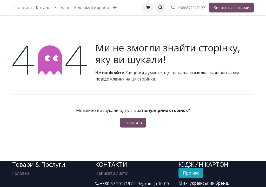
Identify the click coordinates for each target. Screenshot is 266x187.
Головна (133, 122)
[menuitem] (23, 7)
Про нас (191, 173)
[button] (160, 7)
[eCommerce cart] (147, 7)
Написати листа (111, 173)
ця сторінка (143, 79)
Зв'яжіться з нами (231, 7)
